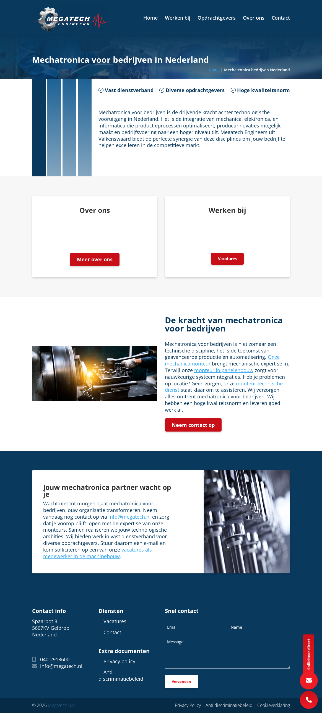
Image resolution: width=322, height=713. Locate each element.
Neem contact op (193, 425)
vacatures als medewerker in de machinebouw (97, 553)
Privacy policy (119, 661)
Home (150, 18)
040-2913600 (50, 660)
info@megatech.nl (129, 516)
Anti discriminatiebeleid (120, 675)
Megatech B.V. (62, 705)
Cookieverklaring (273, 705)
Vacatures (227, 258)
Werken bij (177, 18)
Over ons (253, 18)
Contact (281, 18)
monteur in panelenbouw (223, 370)
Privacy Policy (188, 705)
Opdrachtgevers (217, 18)
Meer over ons (95, 259)
